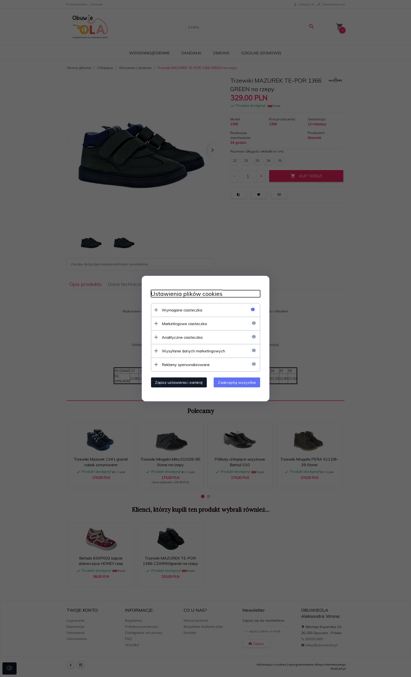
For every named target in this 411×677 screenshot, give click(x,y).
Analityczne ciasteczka (181, 337)
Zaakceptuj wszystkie (238, 382)
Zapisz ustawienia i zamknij (177, 382)
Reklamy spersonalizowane (185, 364)
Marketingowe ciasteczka (183, 323)
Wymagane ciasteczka (181, 309)
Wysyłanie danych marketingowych (192, 350)
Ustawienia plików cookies (185, 293)
